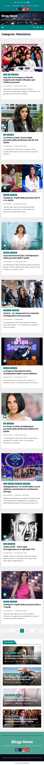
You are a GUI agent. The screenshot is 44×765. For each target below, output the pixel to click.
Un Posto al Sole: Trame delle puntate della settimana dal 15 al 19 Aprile (20, 140)
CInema (7, 674)
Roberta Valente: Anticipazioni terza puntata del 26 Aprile (21, 720)
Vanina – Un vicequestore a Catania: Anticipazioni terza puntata (21, 314)
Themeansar (38, 757)
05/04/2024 (9, 553)
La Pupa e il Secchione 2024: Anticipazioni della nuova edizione (20, 372)
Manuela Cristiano (21, 495)
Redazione (18, 319)
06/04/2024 (9, 495)
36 (17, 631)
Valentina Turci (20, 86)
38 (27, 631)
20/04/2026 (10, 661)
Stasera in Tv (7, 310)
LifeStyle (12, 695)
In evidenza (13, 652)
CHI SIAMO (7, 5)
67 (37, 631)
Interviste (20, 652)
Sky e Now (11, 483)
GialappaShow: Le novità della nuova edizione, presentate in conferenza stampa (21, 489)
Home (5, 74)
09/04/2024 (9, 319)
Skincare (18, 695)
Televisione (15, 74)
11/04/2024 (8, 204)
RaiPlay (10, 716)
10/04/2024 (9, 261)
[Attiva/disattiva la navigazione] (41, 27)
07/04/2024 (9, 435)
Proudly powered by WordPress (11, 757)
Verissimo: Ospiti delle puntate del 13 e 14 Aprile (21, 199)
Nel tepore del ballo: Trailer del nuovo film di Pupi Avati (21, 678)
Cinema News (14, 674)
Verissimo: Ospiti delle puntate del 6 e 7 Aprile (22, 605)
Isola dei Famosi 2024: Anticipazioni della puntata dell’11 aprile (20, 256)
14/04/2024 (9, 146)
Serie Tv (16, 716)
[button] (34, 27)
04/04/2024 (9, 610)
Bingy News (9, 16)
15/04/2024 (9, 86)
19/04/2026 (10, 724)
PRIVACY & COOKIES (33, 5)
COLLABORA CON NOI (18, 5)
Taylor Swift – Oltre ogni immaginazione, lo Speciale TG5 (19, 548)
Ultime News (26, 483)
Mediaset (6, 194)
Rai (9, 74)
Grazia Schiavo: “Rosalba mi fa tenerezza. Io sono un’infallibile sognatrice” (21, 658)
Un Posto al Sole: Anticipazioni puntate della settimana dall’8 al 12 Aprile (20, 429)
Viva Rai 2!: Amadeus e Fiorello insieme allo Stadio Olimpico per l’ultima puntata (19, 80)
